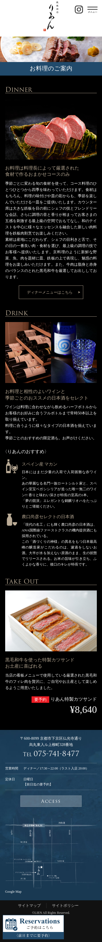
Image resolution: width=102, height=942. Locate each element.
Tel (51, 754)
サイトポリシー (65, 905)
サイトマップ (29, 905)
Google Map (13, 892)
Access (51, 801)
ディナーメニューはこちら (50, 292)
